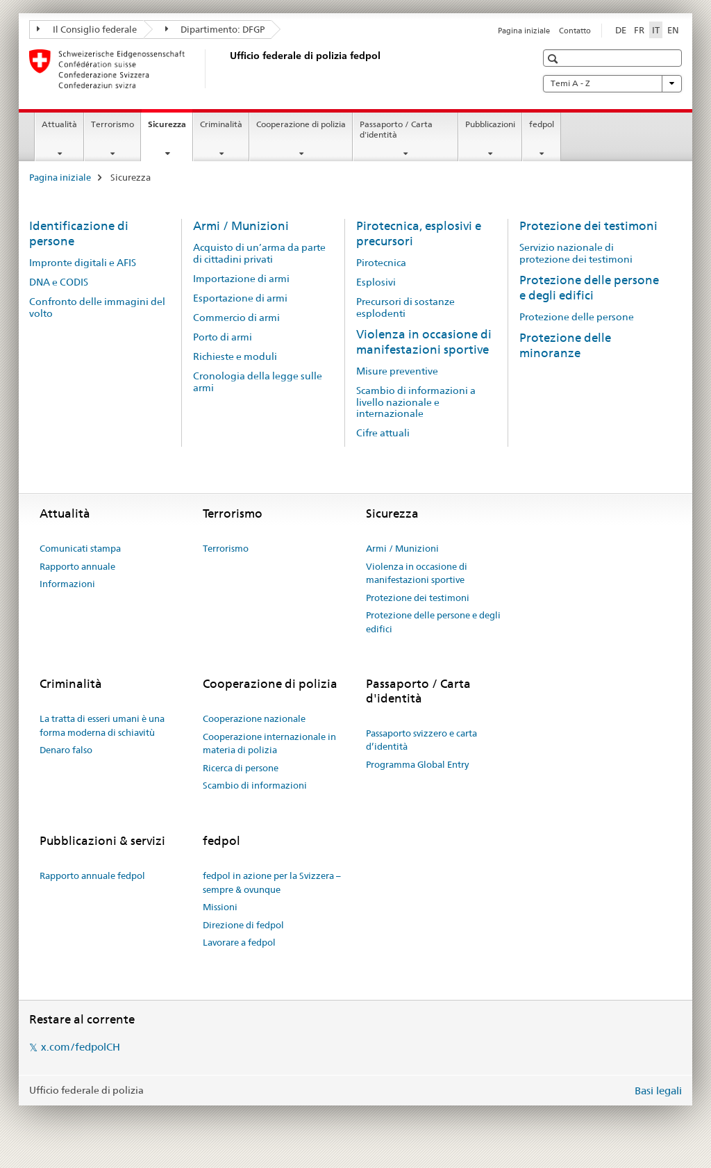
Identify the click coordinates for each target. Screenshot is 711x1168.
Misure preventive (397, 371)
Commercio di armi (236, 317)
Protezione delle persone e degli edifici (589, 287)
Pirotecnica (381, 262)
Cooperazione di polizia (301, 124)
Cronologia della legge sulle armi (257, 381)
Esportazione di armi (240, 298)
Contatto (575, 30)
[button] (554, 58)
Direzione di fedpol (243, 924)
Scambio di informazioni (255, 785)
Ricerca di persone (240, 767)
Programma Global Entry (417, 764)
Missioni (220, 906)
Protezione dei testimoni (588, 226)
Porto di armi (222, 337)
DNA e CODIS (58, 282)
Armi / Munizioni (241, 226)
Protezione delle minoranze (565, 345)
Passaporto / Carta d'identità (396, 129)
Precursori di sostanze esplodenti (405, 307)
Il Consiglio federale (87, 29)
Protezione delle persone (576, 316)
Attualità (59, 124)
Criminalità (221, 124)
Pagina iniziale (524, 30)
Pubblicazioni (490, 124)
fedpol (541, 124)
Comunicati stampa (80, 548)
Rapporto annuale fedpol (92, 875)
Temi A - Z (612, 83)
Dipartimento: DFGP (215, 29)
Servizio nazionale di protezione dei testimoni (576, 253)
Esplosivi (376, 282)
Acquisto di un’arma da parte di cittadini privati (259, 253)
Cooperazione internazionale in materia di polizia (269, 743)
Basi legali (658, 1090)
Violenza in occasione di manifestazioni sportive (424, 341)
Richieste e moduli (235, 356)
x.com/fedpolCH (80, 1046)
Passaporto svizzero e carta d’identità (421, 739)
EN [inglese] (673, 29)
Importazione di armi (241, 278)
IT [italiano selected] (656, 29)
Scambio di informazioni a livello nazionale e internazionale (416, 402)
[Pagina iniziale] (227, 68)
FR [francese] (639, 29)
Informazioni (67, 583)
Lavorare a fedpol (239, 942)
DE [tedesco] (620, 29)
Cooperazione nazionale (254, 718)
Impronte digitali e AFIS (82, 262)
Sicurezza (170, 128)
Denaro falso (66, 749)
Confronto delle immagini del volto (97, 307)
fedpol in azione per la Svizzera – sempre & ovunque (272, 882)
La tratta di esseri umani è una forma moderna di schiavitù (102, 725)
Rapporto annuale (77, 566)
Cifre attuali (383, 432)
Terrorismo (112, 124)
